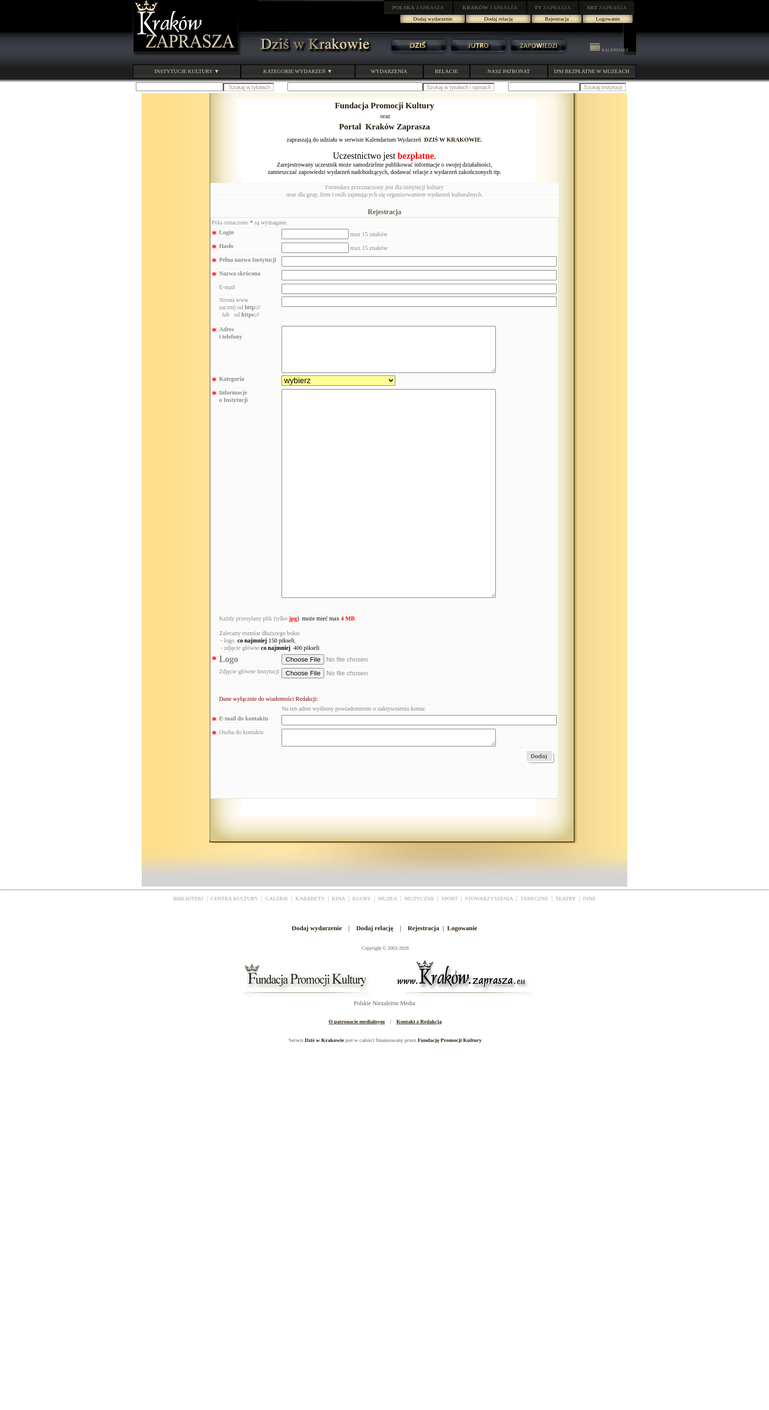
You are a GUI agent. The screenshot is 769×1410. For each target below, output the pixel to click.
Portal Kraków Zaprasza (384, 126)
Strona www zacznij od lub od (239, 307)
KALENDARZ (609, 50)
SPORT (449, 951)
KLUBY (361, 951)
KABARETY (310, 951)
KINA (339, 951)
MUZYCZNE (419, 951)
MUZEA (387, 951)
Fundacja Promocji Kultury (385, 105)
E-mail (227, 287)
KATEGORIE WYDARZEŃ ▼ (298, 71)
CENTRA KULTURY (234, 951)
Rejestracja (557, 19)
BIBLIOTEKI (188, 951)
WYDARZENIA (389, 71)
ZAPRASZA (418, 7)
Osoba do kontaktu (241, 782)
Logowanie (608, 19)
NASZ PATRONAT (508, 71)
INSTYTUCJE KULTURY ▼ (186, 71)
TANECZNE (534, 951)
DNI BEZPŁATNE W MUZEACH (592, 71)
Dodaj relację (498, 19)
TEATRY (566, 951)
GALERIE (276, 951)
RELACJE (446, 71)
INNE (589, 951)
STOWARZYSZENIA (489, 951)
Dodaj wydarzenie (432, 19)
